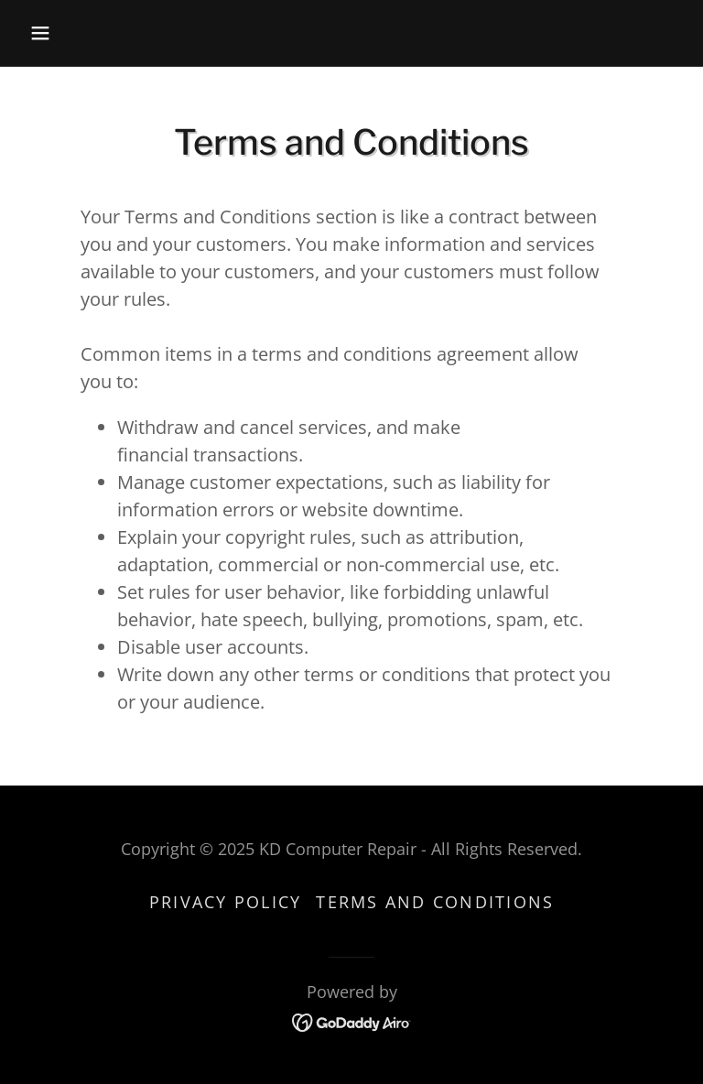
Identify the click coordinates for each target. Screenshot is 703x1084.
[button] (71, 33)
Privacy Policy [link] (225, 902)
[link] (352, 1020)
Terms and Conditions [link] (435, 902)
